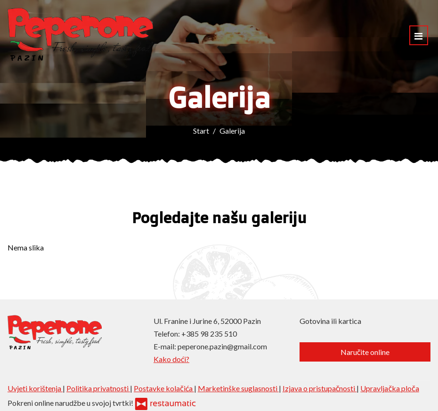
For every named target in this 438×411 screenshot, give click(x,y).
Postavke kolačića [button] (164, 388)
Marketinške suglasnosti (238, 388)
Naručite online (365, 351)
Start (201, 130)
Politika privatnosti (98, 388)
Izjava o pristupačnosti (320, 388)
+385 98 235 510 (209, 333)
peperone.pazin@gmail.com (222, 346)
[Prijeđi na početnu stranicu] (80, 35)
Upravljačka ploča (389, 388)
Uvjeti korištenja (35, 388)
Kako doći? (171, 359)
